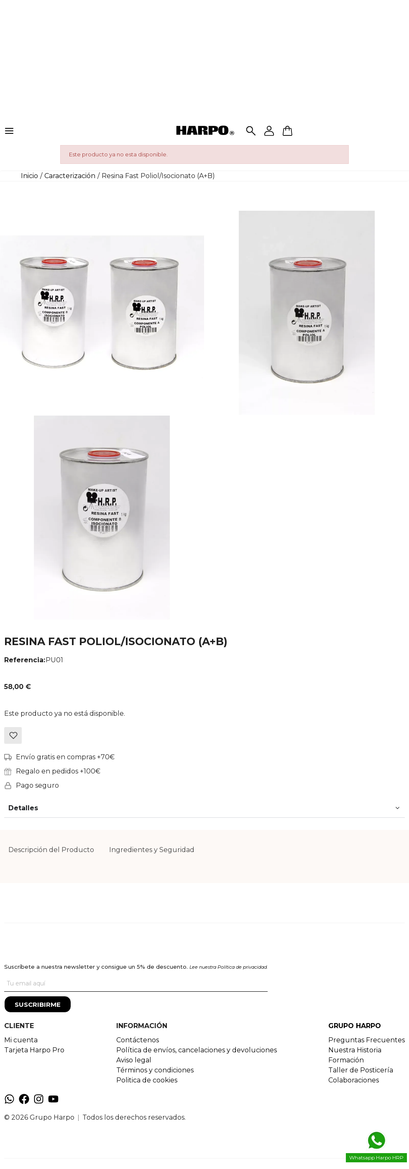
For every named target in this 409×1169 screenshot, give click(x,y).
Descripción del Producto (51, 850)
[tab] (51, 850)
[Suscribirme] (37, 1004)
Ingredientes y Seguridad (151, 850)
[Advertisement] (204, 58)
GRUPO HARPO (354, 1026)
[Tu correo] (136, 983)
